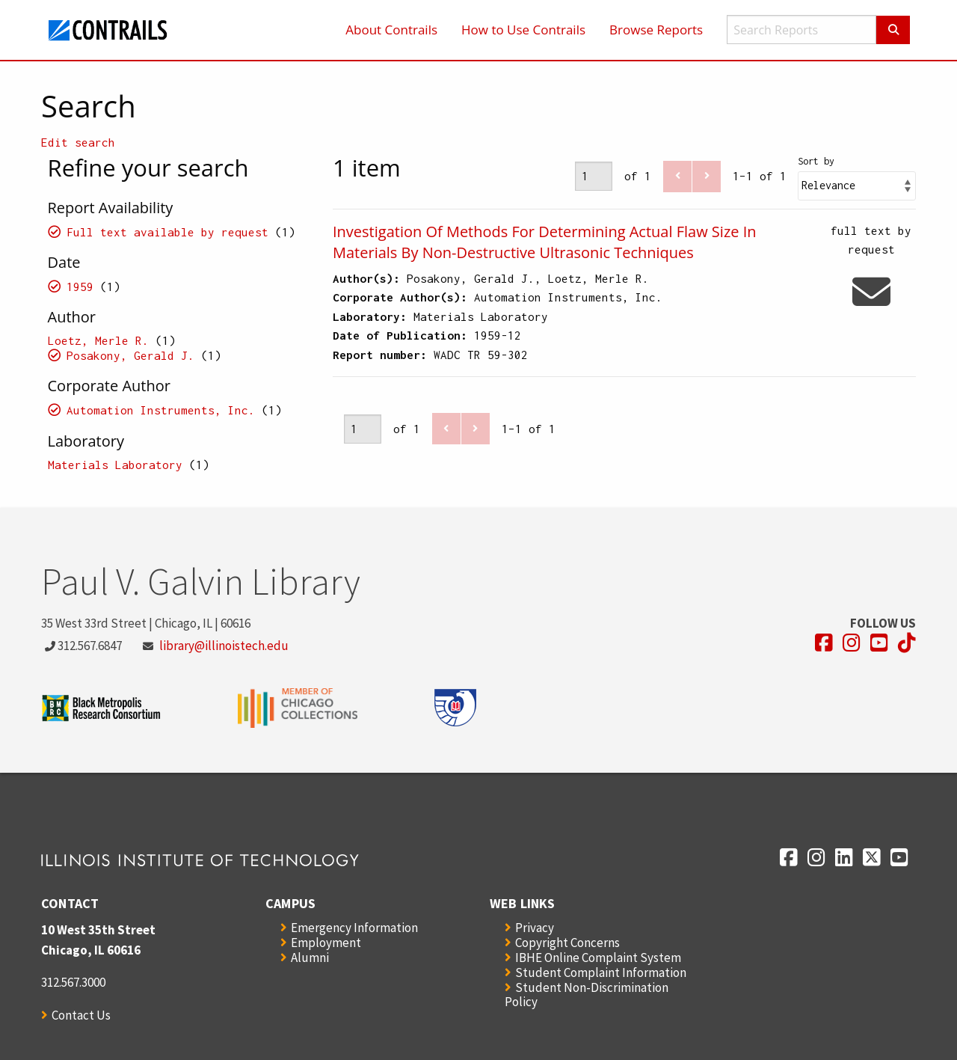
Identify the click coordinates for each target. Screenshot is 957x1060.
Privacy (534, 927)
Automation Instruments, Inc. (161, 410)
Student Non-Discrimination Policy (586, 994)
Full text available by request (167, 232)
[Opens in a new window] (824, 643)
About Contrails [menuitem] (391, 29)
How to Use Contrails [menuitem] (523, 29)
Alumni (310, 957)
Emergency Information (354, 927)
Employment (326, 942)
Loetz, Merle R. (98, 340)
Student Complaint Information (600, 972)
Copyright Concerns (567, 942)
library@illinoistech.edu (224, 645)
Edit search (78, 142)
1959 (80, 286)
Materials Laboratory (115, 464)
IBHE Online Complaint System (598, 957)
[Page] (593, 176)
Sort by (816, 161)
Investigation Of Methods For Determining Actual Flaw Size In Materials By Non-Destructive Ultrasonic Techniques (545, 242)
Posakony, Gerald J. (130, 355)
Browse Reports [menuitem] (656, 29)
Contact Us (81, 1015)
